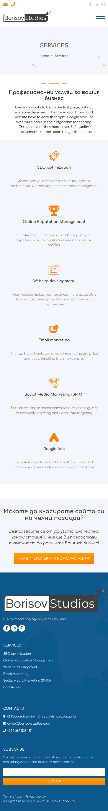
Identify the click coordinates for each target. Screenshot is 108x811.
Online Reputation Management (28, 660)
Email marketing (15, 674)
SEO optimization (17, 653)
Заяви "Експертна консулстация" (54, 559)
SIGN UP (54, 781)
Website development (20, 667)
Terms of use (12, 797)
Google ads (12, 687)
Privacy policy (35, 797)
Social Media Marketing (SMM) (27, 680)
